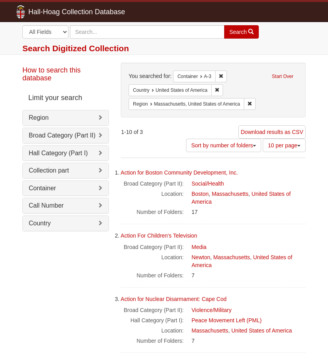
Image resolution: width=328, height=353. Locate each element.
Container (42, 188)
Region (39, 117)
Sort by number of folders (223, 145)
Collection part (49, 170)
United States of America (261, 330)
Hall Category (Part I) (58, 153)
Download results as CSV (272, 132)
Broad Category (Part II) (62, 135)
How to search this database (51, 74)
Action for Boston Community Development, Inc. (179, 172)
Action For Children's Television (159, 235)
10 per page (284, 145)
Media (199, 247)
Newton (201, 257)
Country (40, 223)
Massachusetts (230, 194)
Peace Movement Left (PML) (227, 320)
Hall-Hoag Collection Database (52, 12)
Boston (200, 194)
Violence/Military (212, 310)
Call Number (46, 205)
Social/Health (208, 183)
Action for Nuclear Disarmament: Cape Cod (174, 299)
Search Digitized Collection (75, 48)
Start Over (282, 76)
